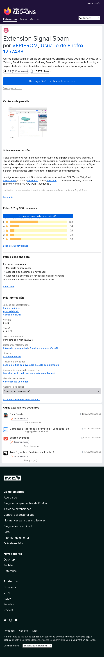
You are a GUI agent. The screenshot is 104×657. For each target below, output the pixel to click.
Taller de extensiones (17, 509)
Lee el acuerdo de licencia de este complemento (29, 373)
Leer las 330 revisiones (15, 245)
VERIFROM (25, 45)
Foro (7, 532)
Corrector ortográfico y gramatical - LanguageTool (40, 428)
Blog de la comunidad (18, 526)
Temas (23, 19)
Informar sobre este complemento (21, 399)
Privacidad (9, 630)
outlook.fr (32, 180)
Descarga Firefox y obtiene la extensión (52, 81)
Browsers (10, 587)
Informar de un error (16, 537)
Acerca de (10, 497)
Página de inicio (11, 308)
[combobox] (89, 18)
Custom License (12, 356)
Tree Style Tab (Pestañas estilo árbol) (32, 452)
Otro (57, 348)
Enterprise (10, 571)
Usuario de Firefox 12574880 (43, 48)
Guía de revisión (14, 543)
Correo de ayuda (12, 314)
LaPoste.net (9, 180)
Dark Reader (17, 414)
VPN (7, 592)
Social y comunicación (41, 348)
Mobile (8, 565)
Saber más (8, 286)
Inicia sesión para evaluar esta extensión (38, 216)
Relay (7, 598)
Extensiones (10, 19)
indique (25, 636)
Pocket (8, 610)
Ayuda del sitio (11, 311)
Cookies (23, 630)
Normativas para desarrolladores (25, 520)
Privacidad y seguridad (15, 348)
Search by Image (19, 437)
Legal (35, 630)
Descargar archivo (12, 88)
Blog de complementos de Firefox (25, 503)
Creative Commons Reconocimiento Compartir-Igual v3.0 (41, 640)
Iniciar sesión (93, 3)
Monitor (9, 604)
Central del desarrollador (19, 514)
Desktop (9, 559)
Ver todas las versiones (15, 381)
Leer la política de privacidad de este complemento (31, 365)
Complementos (14, 491)
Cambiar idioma (11, 645)
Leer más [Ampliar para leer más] (8, 197)
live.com (52, 180)
